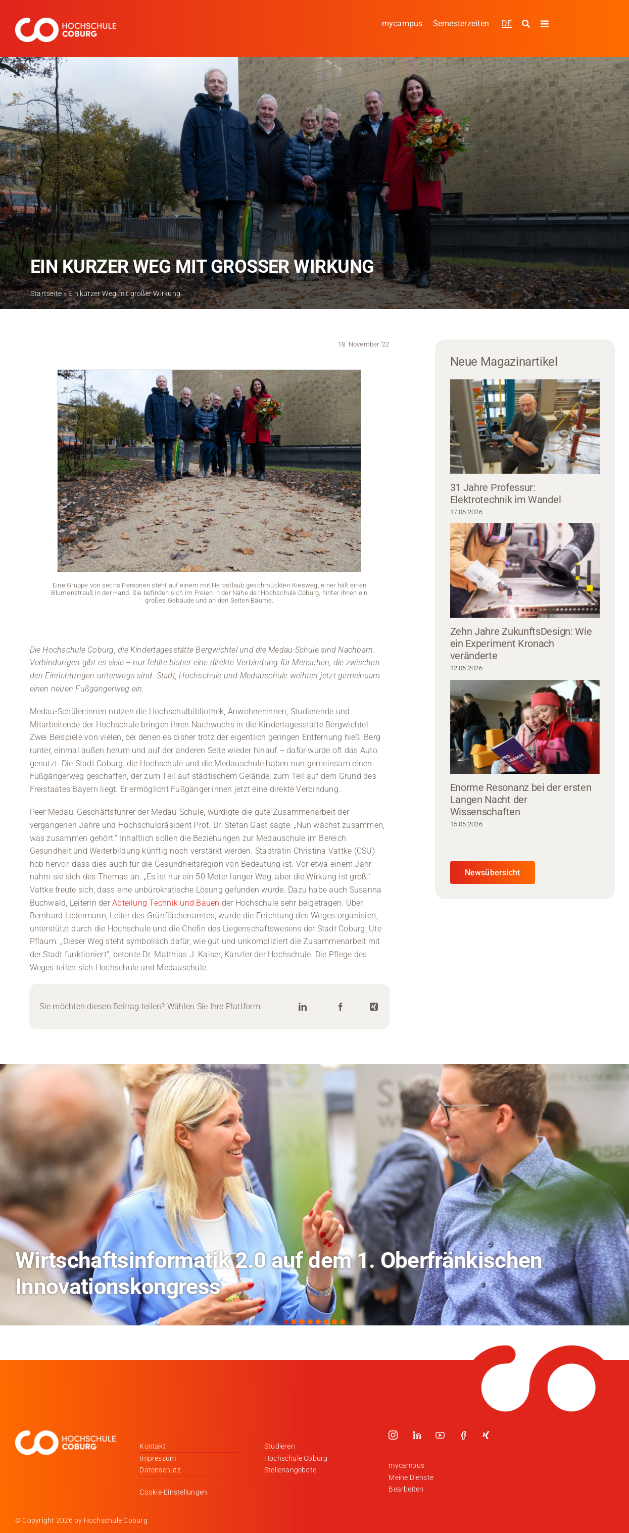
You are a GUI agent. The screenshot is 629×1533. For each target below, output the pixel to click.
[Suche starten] (527, 24)
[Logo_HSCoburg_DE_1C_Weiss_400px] (65, 21)
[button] (286, 1322)
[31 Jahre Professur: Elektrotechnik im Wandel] (525, 426)
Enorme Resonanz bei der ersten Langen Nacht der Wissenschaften (521, 799)
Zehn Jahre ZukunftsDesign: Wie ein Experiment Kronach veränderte (521, 643)
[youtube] (440, 1435)
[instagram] (393, 1435)
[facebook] (463, 1435)
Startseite (46, 293)
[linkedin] (416, 1435)
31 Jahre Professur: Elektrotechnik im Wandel (505, 493)
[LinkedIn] (303, 1007)
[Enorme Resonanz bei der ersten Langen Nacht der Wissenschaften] (525, 727)
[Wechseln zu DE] (506, 23)
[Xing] (374, 1007)
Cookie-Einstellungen (173, 1492)
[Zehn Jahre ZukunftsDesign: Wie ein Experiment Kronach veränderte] (525, 570)
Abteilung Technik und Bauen (165, 903)
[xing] (486, 1435)
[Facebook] (340, 1007)
